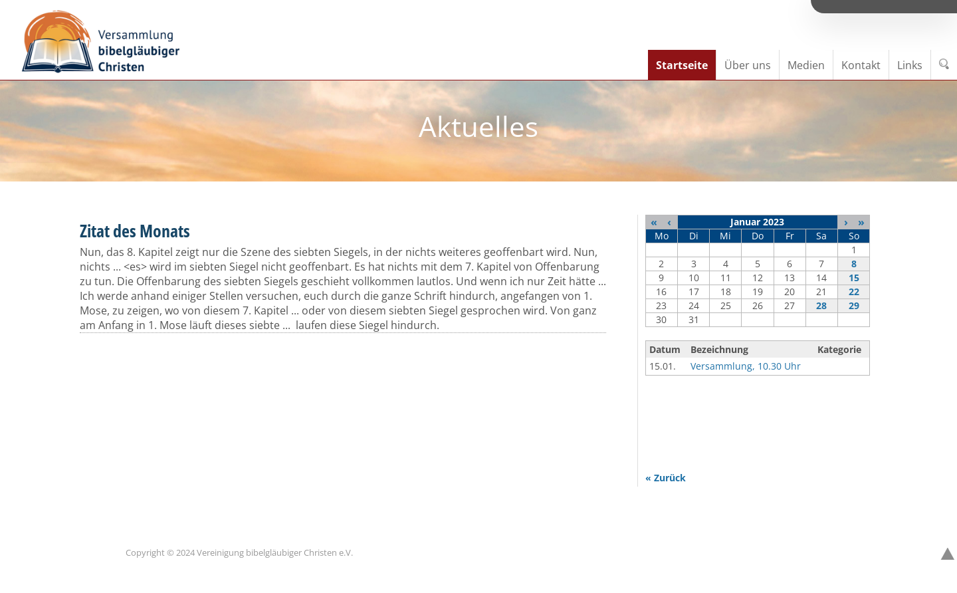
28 (821, 305)
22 (854, 291)
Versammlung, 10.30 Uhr (746, 366)
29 (854, 305)
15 (854, 277)
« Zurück (665, 477)
